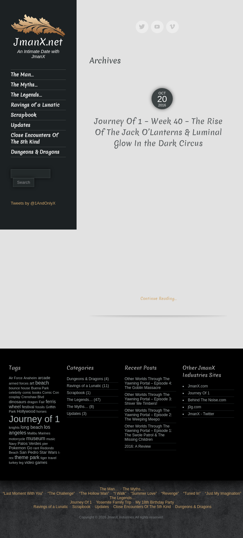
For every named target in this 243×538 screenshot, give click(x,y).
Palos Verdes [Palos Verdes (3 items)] (29, 443)
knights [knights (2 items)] (14, 427)
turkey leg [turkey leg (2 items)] (16, 462)
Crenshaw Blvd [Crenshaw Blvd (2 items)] (32, 397)
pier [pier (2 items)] (45, 443)
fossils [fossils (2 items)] (40, 407)
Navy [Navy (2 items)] (12, 443)
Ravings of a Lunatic (35, 105)
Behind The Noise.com (207, 400)
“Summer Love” (144, 493)
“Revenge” (170, 493)
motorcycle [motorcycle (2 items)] (17, 439)
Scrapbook (23, 115)
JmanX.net (38, 42)
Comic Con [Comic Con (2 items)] (50, 392)
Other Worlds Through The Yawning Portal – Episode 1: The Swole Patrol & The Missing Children (148, 433)
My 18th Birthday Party (154, 502)
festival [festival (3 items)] (28, 407)
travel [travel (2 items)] (52, 458)
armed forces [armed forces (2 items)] (18, 383)
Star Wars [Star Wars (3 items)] (48, 452)
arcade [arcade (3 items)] (44, 378)
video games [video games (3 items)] (36, 462)
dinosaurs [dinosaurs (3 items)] (17, 402)
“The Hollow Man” (94, 493)
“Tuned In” (192, 493)
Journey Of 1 (199, 393)
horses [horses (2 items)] (41, 411)
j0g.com (194, 407)
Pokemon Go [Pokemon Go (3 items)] (20, 448)
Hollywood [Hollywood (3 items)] (26, 411)
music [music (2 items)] (50, 439)
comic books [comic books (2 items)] (31, 392)
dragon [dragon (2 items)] (32, 402)
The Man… (22, 74)
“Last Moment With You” (23, 493)
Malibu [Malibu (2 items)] (32, 433)
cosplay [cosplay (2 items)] (14, 397)
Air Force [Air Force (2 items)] (15, 378)
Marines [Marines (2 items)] (44, 433)
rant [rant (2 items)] (36, 448)
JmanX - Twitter (201, 414)
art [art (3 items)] (32, 383)
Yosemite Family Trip (113, 502)
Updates (20, 125)
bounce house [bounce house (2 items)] (19, 388)
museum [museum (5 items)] (35, 438)
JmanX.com (198, 386)
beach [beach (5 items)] (42, 383)
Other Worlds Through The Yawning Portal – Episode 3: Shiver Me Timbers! (148, 399)
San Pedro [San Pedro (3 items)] (29, 452)
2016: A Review (138, 446)
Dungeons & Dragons (35, 152)
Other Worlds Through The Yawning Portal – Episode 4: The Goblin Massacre (148, 383)
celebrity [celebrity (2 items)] (15, 392)
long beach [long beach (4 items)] (32, 427)
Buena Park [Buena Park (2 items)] (40, 388)
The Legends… (26, 95)
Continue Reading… (158, 298)
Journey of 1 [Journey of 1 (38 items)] (34, 419)
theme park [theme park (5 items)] (27, 457)
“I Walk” (119, 493)
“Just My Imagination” (223, 493)
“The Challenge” (61, 493)
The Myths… (24, 84)
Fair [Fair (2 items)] (42, 402)
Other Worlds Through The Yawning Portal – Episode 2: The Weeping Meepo (148, 414)
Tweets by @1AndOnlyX (33, 203)
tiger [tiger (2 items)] (43, 458)
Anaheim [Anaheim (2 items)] (30, 378)
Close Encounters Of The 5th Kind (34, 138)
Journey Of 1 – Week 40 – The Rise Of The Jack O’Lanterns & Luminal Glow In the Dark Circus (158, 132)
